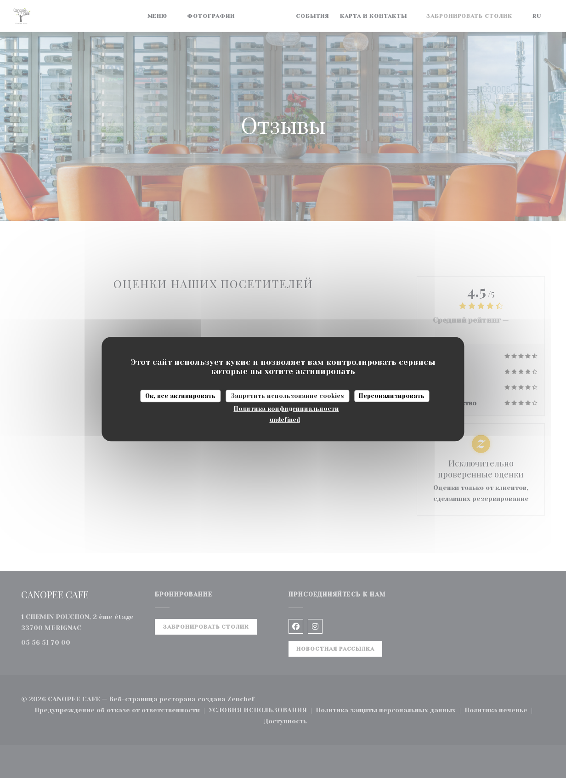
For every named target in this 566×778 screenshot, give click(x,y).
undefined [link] (285, 419)
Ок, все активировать (180, 395)
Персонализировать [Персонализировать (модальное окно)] (391, 395)
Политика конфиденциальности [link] (286, 408)
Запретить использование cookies (287, 395)
